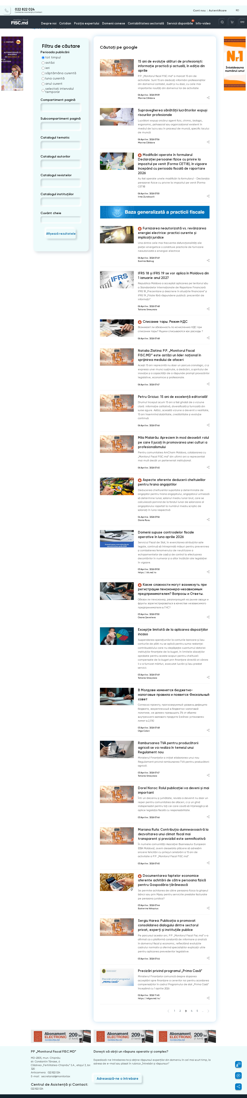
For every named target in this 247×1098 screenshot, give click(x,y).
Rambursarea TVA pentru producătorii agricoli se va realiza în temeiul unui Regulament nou (172, 710)
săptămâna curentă (59, 71)
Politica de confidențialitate (48, 1065)
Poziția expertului (94, 18)
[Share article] (208, 91)
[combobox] (44, 106)
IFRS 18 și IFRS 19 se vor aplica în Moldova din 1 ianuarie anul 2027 (169, 257)
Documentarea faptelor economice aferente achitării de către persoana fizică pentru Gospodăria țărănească (171, 836)
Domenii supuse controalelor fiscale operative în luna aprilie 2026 (171, 509)
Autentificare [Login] (219, 5)
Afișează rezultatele (61, 231)
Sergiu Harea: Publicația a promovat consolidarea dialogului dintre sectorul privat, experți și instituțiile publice (172, 879)
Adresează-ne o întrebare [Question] (114, 1030)
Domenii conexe (116, 18)
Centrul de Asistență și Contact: (56, 1036)
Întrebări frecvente (43, 1056)
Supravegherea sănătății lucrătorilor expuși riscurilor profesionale (168, 104)
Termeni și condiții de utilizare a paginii (55, 1061)
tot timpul (51, 56)
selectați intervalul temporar (58, 88)
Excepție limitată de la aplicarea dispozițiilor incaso (169, 604)
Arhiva (35, 1051)
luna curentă (53, 77)
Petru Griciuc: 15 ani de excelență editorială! (168, 375)
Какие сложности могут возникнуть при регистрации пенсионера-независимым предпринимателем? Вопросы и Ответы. (167, 562)
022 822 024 (23, 3)
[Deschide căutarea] (226, 16)
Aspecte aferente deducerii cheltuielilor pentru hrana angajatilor (173, 458)
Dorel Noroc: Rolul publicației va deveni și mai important (169, 750)
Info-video (192, 18)
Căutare (58, 27)
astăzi (48, 61)
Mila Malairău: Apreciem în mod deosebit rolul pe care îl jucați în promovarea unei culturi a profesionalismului (171, 420)
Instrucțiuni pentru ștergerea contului (54, 1070)
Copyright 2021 (36, 1096)
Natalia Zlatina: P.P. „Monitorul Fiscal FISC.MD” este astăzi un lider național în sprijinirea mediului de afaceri (172, 335)
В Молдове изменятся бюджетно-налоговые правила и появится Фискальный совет (169, 663)
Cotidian (76, 18)
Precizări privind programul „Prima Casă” (166, 924)
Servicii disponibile (173, 16)
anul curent (52, 82)
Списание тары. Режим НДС (160, 303)
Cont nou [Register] (201, 5)
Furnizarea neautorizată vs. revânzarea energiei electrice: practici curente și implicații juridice (170, 216)
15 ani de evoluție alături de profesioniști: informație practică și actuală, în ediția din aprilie (172, 61)
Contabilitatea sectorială (143, 18)
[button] (236, 1064)
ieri (46, 66)
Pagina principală (40, 27)
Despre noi (61, 18)
